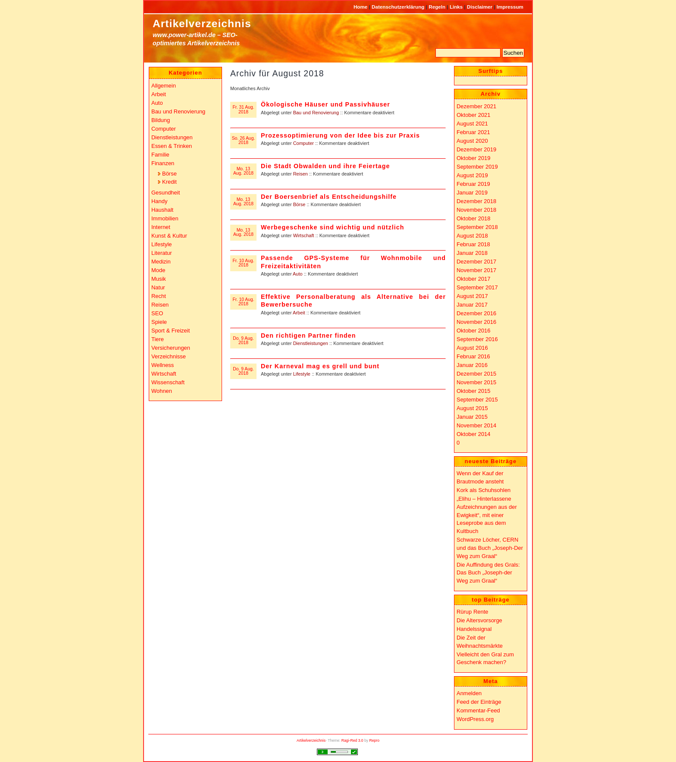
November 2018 (476, 210)
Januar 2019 (472, 192)
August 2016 (472, 348)
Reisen (300, 173)
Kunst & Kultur (169, 235)
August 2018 (472, 235)
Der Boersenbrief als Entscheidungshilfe (329, 196)
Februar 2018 (473, 244)
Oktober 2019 (474, 158)
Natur (158, 287)
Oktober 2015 (474, 391)
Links (457, 6)
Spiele (159, 322)
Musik (158, 279)
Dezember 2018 (476, 201)
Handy (159, 201)
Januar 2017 (472, 304)
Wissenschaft (168, 382)
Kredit (169, 182)
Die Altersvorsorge (479, 620)
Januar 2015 (472, 417)
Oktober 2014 (474, 434)
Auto (298, 273)
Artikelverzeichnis (202, 23)
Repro (374, 740)
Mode (158, 270)
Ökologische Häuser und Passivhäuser (325, 104)
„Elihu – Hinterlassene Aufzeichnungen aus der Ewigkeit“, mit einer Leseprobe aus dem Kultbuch (487, 514)
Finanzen (162, 163)
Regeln (438, 6)
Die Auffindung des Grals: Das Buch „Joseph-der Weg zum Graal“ (488, 572)
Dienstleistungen (310, 343)
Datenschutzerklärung (399, 6)
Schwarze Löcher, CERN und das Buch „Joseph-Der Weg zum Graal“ (490, 547)
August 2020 (472, 141)
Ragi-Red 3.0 (352, 740)
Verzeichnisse (168, 356)
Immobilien (164, 218)
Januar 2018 (472, 253)
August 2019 (472, 175)
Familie (160, 154)
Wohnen (161, 391)
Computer (303, 143)
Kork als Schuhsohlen (483, 490)
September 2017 (477, 287)
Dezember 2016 (476, 313)
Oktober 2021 (474, 115)
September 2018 (477, 227)
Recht (158, 296)
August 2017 (472, 296)
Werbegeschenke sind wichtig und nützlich (332, 227)
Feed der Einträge (479, 702)
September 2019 (477, 166)
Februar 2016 (473, 356)
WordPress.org (475, 719)
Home (361, 6)
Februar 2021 (473, 132)
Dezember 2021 (476, 106)
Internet (160, 227)
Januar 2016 (472, 365)
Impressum (510, 6)
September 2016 (477, 339)
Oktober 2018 (474, 218)
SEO (157, 313)
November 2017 (476, 270)
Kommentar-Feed (478, 710)
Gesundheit (165, 192)
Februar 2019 (473, 184)
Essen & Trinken (171, 146)
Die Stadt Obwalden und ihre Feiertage (325, 166)
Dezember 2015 (476, 373)
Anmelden (469, 693)
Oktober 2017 (474, 279)
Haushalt (162, 210)
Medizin (161, 261)
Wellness (162, 365)
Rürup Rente (472, 611)
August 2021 (472, 123)
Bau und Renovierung (316, 112)
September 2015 (477, 399)
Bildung (160, 120)
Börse (299, 204)
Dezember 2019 (476, 149)
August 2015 (472, 408)
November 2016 (476, 322)
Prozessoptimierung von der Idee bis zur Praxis (340, 135)
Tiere (157, 339)
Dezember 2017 (476, 261)
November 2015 (476, 382)
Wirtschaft (303, 235)
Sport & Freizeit (170, 330)
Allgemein (163, 85)
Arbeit (299, 312)
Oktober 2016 (474, 330)
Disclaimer (480, 6)
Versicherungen (170, 348)
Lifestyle (301, 373)
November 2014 (476, 425)
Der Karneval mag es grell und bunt (320, 366)
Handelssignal (474, 629)
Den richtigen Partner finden (308, 335)
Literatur (161, 253)
